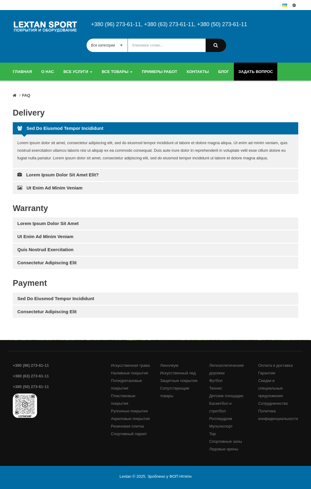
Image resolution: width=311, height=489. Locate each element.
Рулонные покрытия (129, 411)
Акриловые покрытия (130, 418)
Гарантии (266, 373)
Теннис (215, 388)
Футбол (216, 380)
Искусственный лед (178, 373)
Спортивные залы (225, 441)
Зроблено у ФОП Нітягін (169, 476)
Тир (212, 434)
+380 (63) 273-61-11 (169, 24)
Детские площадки (226, 396)
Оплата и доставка (275, 365)
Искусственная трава (130, 365)
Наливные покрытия (129, 373)
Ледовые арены (223, 449)
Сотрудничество (273, 403)
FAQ (26, 95)
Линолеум (169, 365)
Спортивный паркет (129, 434)
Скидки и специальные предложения (270, 388)
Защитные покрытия (178, 380)
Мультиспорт (221, 426)
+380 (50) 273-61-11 (222, 24)
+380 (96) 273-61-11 (116, 24)
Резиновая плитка (127, 426)
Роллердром (220, 418)
